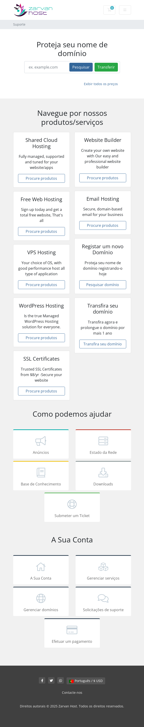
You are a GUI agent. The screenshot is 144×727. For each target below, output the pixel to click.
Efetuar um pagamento (72, 634)
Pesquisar (81, 67)
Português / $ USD (86, 681)
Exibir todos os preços (101, 84)
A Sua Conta (41, 570)
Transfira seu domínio (102, 344)
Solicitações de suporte (103, 602)
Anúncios (41, 445)
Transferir (106, 67)
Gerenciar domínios (41, 602)
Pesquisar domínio (102, 284)
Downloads (103, 476)
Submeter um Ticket (72, 508)
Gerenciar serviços (103, 570)
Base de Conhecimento (41, 476)
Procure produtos (41, 178)
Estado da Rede (103, 445)
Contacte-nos (72, 692)
